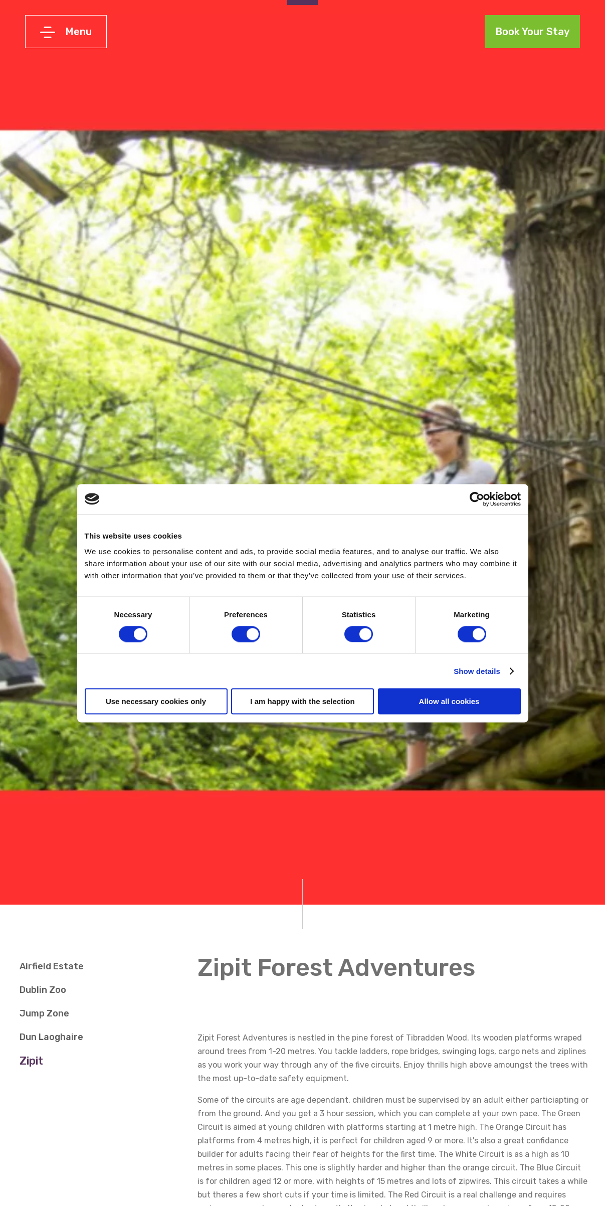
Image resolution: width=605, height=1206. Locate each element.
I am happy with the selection (302, 701)
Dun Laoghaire (51, 1037)
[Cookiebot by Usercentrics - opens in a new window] (477, 498)
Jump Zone (44, 1013)
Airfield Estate (52, 966)
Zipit (31, 1061)
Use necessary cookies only (156, 701)
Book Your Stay (532, 32)
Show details (477, 670)
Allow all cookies (449, 701)
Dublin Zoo (43, 989)
